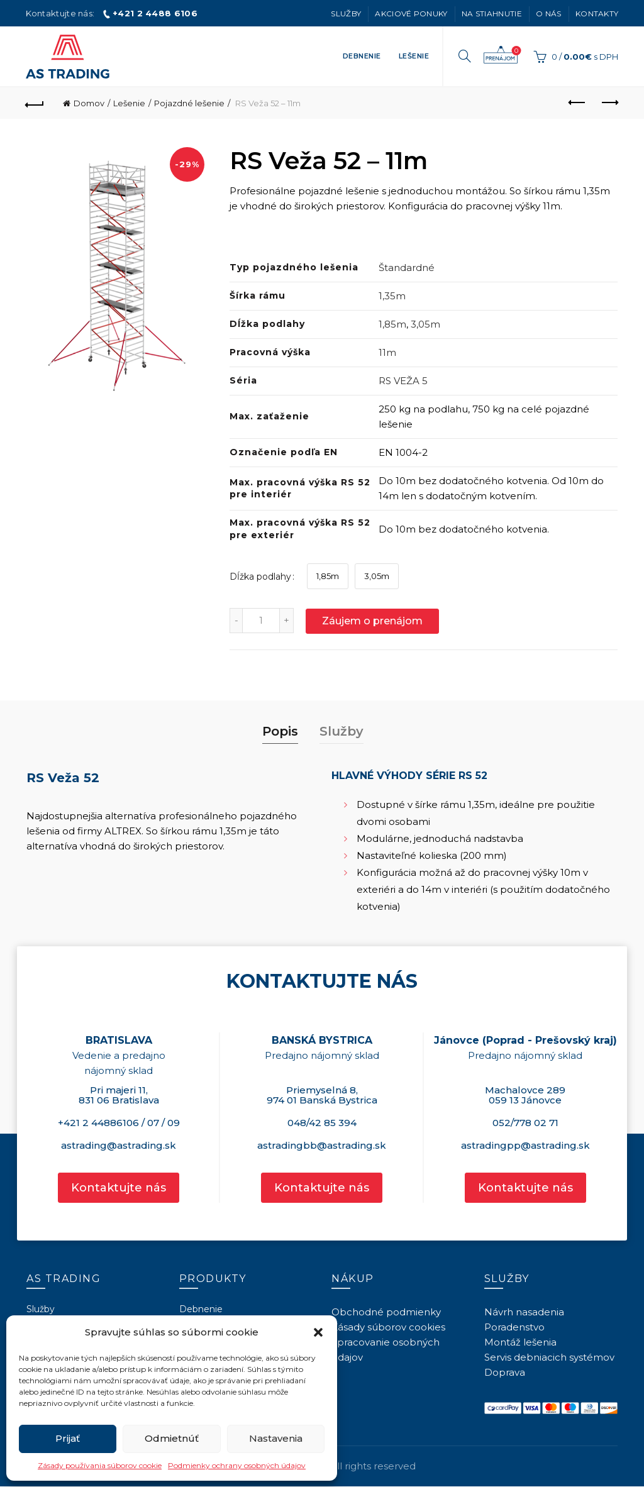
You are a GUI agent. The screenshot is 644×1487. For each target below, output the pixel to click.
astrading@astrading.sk (118, 1145)
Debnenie (362, 56)
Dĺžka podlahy (260, 576)
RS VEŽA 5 (403, 381)
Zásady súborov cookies (388, 1327)
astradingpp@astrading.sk (525, 1145)
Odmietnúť (172, 1438)
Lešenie (414, 56)
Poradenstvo (514, 1327)
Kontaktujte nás (118, 1188)
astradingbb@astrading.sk (321, 1145)
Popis (280, 731)
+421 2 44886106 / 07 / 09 (119, 1123)
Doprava (504, 1372)
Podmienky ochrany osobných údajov (237, 1465)
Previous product (577, 102)
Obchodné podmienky (386, 1312)
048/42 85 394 (322, 1123)
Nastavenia (276, 1438)
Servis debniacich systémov (549, 1357)
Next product (609, 102)
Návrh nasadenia (524, 1312)
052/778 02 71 (525, 1123)
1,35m (392, 296)
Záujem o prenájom (501, 55)
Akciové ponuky (411, 13)
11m (387, 352)
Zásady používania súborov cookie (100, 1465)
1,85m (392, 324)
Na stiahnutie (492, 13)
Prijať (67, 1438)
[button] (318, 1332)
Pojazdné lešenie (189, 103)
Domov (89, 103)
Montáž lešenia (520, 1342)
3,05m (425, 324)
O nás (549, 13)
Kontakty (596, 13)
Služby (346, 13)
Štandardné (407, 268)
